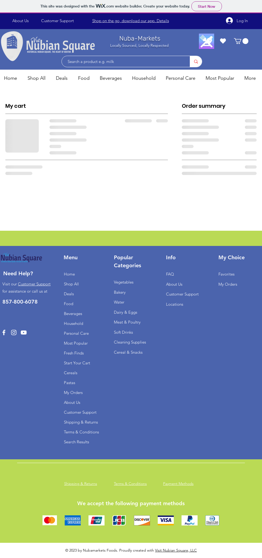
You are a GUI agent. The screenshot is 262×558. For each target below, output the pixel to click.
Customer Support (34, 283)
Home (69, 274)
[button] (241, 41)
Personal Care (76, 333)
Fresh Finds (74, 353)
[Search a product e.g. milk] (123, 61)
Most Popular (76, 343)
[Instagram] (13, 332)
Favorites (226, 274)
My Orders (73, 392)
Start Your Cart (77, 362)
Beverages (73, 313)
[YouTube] (23, 332)
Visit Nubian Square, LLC (176, 550)
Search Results (76, 441)
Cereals (70, 372)
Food (68, 303)
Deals (69, 293)
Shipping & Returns (81, 422)
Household (73, 323)
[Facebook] (3, 332)
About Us (72, 402)
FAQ (170, 274)
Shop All (71, 283)
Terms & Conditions (81, 432)
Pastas (69, 382)
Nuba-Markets (139, 38)
